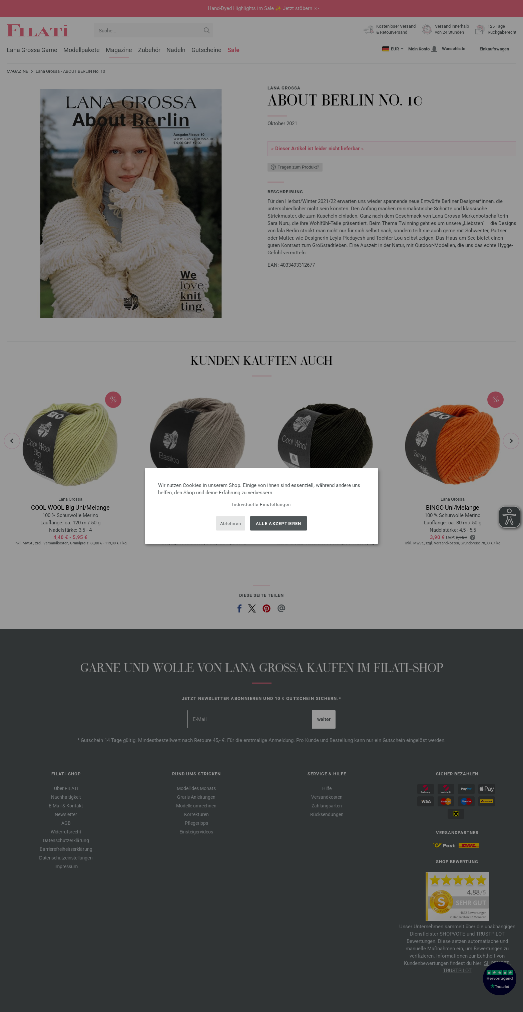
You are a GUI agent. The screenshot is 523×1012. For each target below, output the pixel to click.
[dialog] (261, 506)
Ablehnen (230, 523)
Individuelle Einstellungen (261, 504)
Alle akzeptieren (279, 523)
